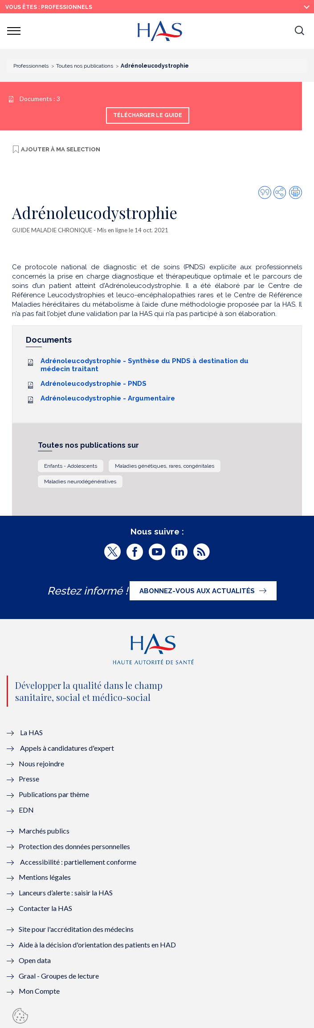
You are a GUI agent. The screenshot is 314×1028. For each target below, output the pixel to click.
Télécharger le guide (147, 115)
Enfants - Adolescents (70, 466)
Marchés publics (45, 830)
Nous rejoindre (41, 763)
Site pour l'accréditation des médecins (76, 929)
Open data (35, 960)
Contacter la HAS (45, 908)
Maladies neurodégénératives (80, 481)
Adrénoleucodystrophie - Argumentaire (108, 398)
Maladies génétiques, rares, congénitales (164, 466)
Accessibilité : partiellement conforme (78, 862)
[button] (299, 31)
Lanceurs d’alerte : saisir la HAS (66, 892)
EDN (26, 809)
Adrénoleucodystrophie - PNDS (94, 384)
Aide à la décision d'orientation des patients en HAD (97, 944)
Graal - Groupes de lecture (59, 975)
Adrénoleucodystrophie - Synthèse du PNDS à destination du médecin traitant (145, 365)
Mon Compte (39, 991)
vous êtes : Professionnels (48, 7)
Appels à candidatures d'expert (67, 748)
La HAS (31, 732)
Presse (29, 778)
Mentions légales (45, 877)
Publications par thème (54, 794)
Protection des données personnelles (74, 846)
